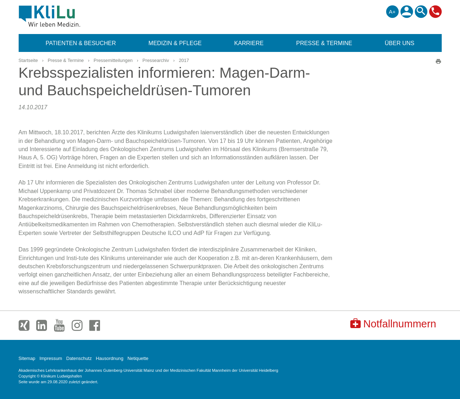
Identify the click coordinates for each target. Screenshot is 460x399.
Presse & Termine (66, 60)
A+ (392, 12)
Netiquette (138, 358)
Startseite (28, 60)
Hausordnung (109, 358)
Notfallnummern (393, 324)
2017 (184, 60)
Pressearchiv (155, 60)
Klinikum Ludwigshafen (66, 16)
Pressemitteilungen (113, 60)
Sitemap (27, 358)
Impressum (50, 358)
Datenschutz (79, 358)
